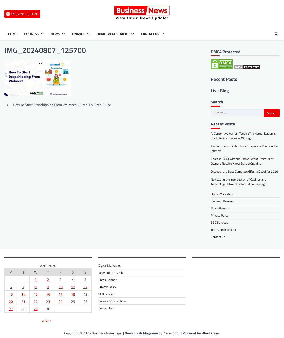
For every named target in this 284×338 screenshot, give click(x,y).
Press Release (220, 208)
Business (31, 34)
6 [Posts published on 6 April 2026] (11, 287)
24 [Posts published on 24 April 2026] (61, 301)
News (55, 34)
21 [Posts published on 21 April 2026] (23, 301)
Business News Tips (106, 333)
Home (12, 34)
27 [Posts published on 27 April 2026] (11, 309)
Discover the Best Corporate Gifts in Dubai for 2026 (244, 171)
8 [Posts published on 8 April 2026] (36, 287)
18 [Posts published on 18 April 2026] (73, 294)
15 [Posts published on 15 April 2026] (36, 294)
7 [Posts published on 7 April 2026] (23, 287)
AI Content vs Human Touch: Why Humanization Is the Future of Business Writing (243, 135)
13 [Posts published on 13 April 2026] (11, 294)
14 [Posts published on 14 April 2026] (23, 294)
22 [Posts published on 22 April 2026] (36, 301)
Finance (78, 34)
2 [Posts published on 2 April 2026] (48, 279)
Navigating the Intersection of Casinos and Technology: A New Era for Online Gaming (238, 181)
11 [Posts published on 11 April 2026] (73, 287)
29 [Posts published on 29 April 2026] (36, 309)
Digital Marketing (222, 194)
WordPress (210, 333)
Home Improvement (113, 34)
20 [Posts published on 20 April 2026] (11, 301)
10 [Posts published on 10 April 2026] (61, 287)
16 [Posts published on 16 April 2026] (48, 294)
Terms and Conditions (225, 229)
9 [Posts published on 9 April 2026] (48, 287)
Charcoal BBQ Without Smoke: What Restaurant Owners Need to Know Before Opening (242, 161)
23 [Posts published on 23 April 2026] (48, 301)
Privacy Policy (220, 215)
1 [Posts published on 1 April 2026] (36, 279)
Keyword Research (223, 201)
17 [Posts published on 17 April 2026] (61, 294)
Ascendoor (171, 333)
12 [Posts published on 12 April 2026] (85, 287)
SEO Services (219, 222)
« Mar (46, 320)
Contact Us (150, 34)
